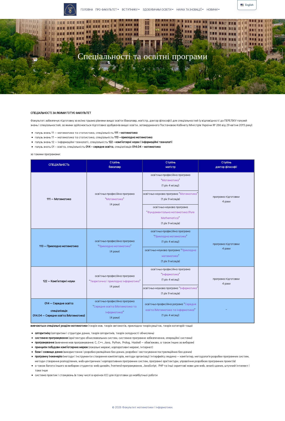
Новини (213, 9)
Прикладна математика (114, 246)
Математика (114, 199)
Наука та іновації (190, 9)
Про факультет (107, 9)
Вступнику (131, 9)
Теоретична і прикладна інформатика (114, 281)
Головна (87, 9)
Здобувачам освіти (158, 9)
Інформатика (170, 274)
